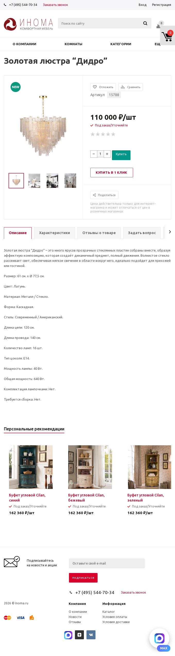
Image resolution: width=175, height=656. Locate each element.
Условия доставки (116, 622)
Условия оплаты (114, 616)
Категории (120, 44)
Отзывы (75, 622)
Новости (75, 616)
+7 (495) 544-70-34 (23, 4)
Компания (77, 603)
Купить (121, 154)
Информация (114, 603)
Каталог (108, 611)
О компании (24, 44)
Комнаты (73, 44)
